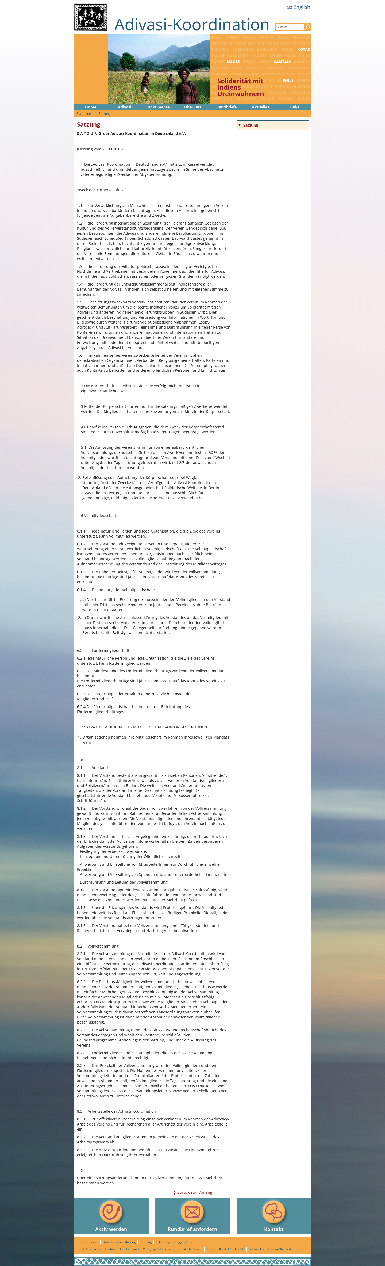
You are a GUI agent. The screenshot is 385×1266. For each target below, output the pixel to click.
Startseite (83, 113)
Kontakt (274, 1215)
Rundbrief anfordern (192, 1215)
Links (294, 106)
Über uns (192, 106)
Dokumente (159, 106)
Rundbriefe (226, 106)
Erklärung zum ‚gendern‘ (174, 1242)
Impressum (90, 1242)
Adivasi (124, 106)
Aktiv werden (111, 1215)
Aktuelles (260, 106)
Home (90, 106)
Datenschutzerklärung (119, 1242)
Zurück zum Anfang (194, 1192)
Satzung (105, 113)
